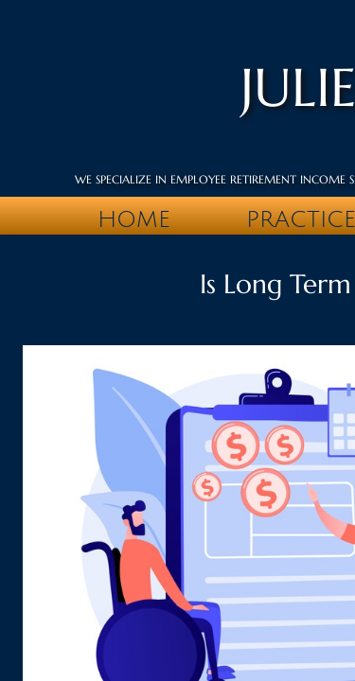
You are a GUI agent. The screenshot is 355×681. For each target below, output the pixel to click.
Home (134, 219)
